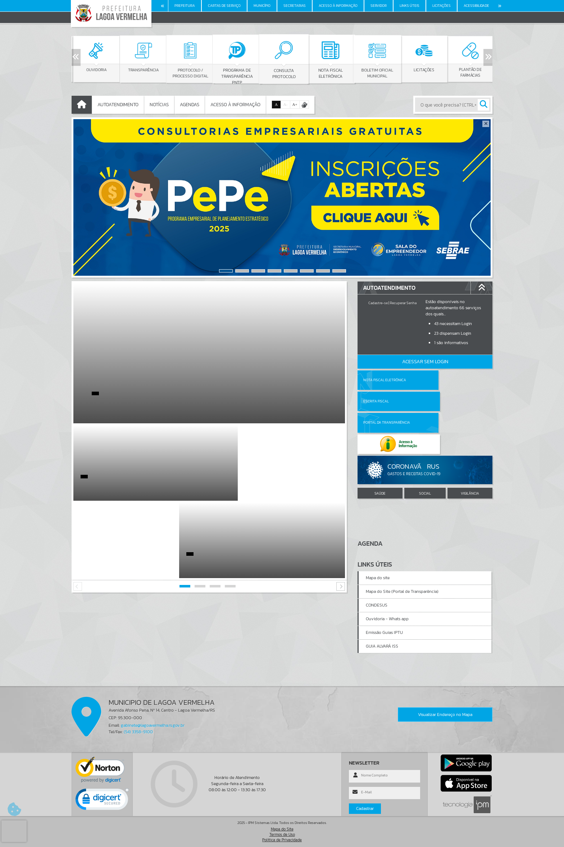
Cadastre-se (378, 303)
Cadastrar (365, 808)
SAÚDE (380, 450)
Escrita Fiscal (443, 380)
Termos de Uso (282, 834)
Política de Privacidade (282, 840)
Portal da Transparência (386, 401)
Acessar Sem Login (425, 361)
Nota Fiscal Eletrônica (384, 380)
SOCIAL (425, 450)
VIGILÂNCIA (470, 450)
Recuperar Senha (403, 303)
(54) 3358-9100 (138, 732)
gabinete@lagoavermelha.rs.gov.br (153, 725)
